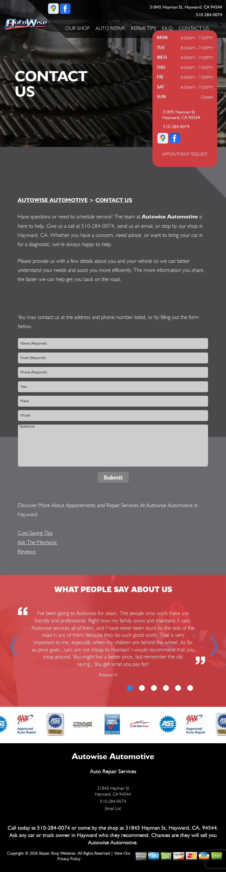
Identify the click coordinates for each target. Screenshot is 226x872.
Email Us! (113, 808)
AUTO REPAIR (110, 28)
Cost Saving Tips (35, 532)
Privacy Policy (68, 859)
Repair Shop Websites (57, 853)
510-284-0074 (209, 15)
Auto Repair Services (113, 771)
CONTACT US (194, 28)
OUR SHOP (77, 28)
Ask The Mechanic (37, 542)
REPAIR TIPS (143, 28)
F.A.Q (167, 28)
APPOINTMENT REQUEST (184, 154)
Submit (113, 477)
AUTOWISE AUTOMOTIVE (53, 200)
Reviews (27, 551)
